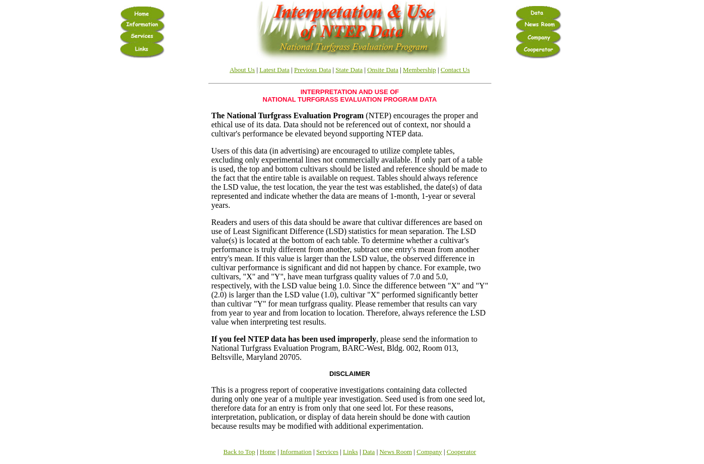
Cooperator (461, 451)
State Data (349, 69)
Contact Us (455, 69)
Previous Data (312, 69)
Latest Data (274, 69)
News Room (395, 451)
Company (429, 451)
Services (327, 451)
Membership (419, 69)
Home (268, 451)
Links (350, 451)
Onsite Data (382, 69)
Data (369, 451)
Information (296, 451)
